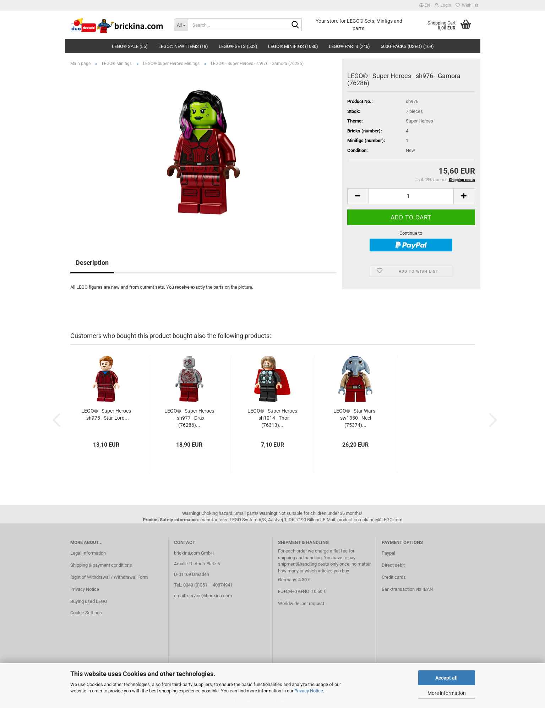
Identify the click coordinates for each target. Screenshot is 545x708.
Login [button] (443, 5)
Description (92, 262)
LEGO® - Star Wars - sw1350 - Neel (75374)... (355, 418)
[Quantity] (411, 196)
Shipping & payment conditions (101, 565)
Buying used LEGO (88, 601)
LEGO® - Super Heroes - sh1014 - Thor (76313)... (272, 418)
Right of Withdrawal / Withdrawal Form (109, 577)
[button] (424, 5)
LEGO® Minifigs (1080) (293, 46)
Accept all (446, 678)
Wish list (467, 5)
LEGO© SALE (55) (130, 46)
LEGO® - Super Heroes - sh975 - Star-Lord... (106, 414)
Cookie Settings (86, 612)
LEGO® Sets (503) (238, 46)
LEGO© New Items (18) (183, 46)
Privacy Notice (308, 690)
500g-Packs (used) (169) (407, 46)
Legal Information (88, 553)
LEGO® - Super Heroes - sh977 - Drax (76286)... (189, 418)
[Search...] (181, 24)
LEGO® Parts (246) (349, 46)
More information (446, 693)
